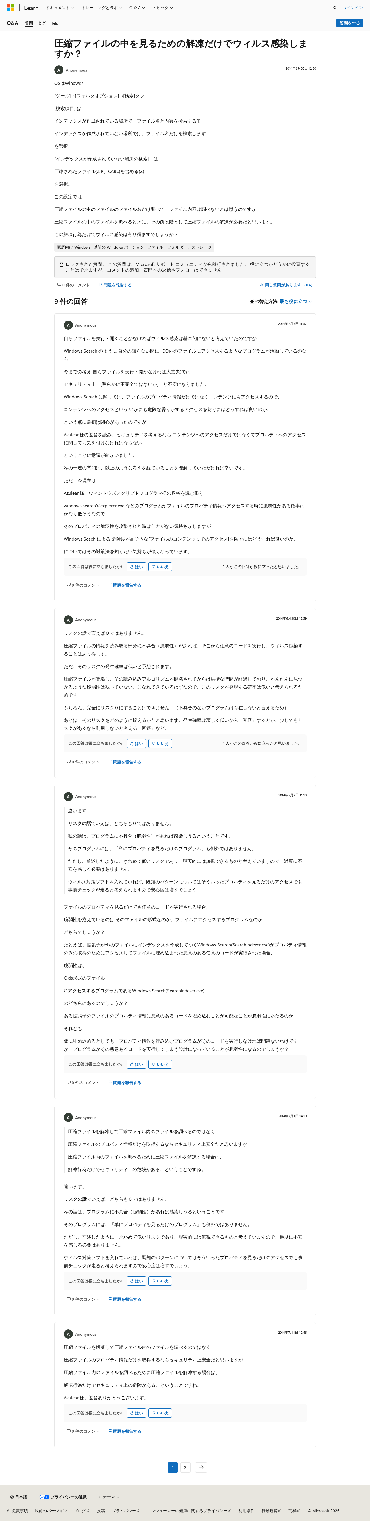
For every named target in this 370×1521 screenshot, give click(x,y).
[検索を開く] (335, 8)
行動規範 (269, 1510)
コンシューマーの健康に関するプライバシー (187, 1510)
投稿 (101, 1510)
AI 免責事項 (17, 1510)
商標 (292, 1510)
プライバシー (124, 1510)
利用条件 (247, 1510)
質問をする (350, 23)
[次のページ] (201, 1467)
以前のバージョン (51, 1510)
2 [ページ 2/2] (185, 1467)
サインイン (353, 7)
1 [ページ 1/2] (173, 1467)
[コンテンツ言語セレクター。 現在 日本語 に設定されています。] (18, 1497)
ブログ (80, 1510)
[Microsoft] (10, 7)
